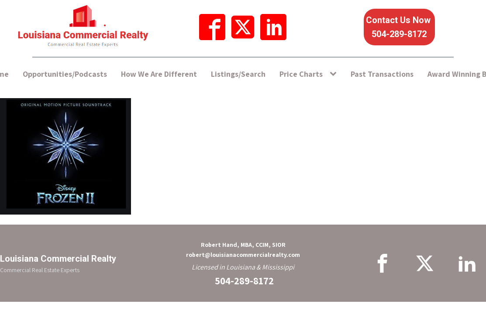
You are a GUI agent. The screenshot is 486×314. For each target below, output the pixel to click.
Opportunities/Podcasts (65, 74)
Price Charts (301, 74)
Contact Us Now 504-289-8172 (399, 27)
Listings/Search (238, 74)
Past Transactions (382, 74)
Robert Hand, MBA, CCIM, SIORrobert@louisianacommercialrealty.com (243, 249)
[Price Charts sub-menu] (335, 74)
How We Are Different (159, 74)
